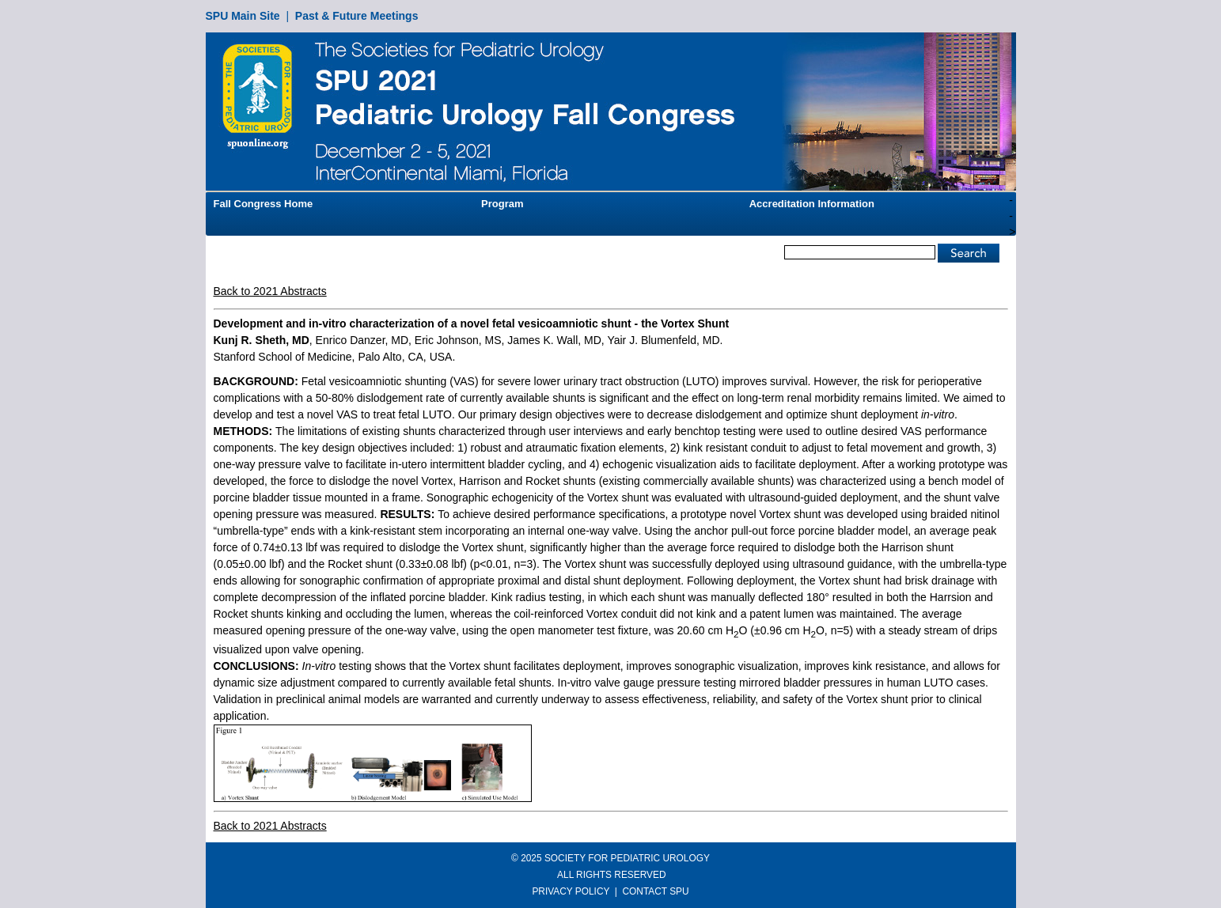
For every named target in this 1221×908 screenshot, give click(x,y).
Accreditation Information (811, 204)
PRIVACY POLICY (570, 891)
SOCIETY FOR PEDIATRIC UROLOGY (627, 858)
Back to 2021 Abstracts (270, 291)
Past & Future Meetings (357, 15)
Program (502, 204)
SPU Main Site (243, 15)
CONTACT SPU (656, 891)
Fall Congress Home (263, 204)
